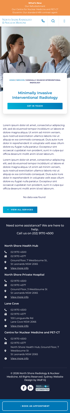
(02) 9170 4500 (42, 233)
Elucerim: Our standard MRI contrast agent (35, 12)
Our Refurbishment (35, 6)
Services (20, 80)
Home (12, 80)
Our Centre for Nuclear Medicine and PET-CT (35, 9)
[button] (64, 21)
